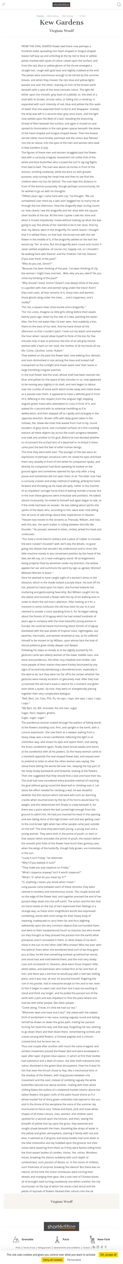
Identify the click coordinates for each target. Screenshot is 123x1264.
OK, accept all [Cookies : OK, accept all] (108, 1254)
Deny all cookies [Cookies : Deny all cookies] (52, 1260)
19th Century (67, 16)
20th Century (53, 16)
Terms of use (29, 1247)
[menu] (4, 4)
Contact (86, 1247)
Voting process (44, 1247)
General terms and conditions (66, 1247)
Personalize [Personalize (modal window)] (74, 1260)
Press (18, 1247)
